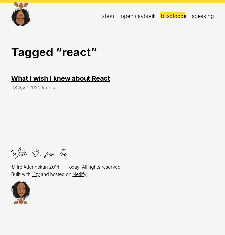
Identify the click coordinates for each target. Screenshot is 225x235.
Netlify (79, 174)
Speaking (203, 16)
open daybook (138, 16)
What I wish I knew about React (60, 78)
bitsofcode (173, 16)
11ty (36, 174)
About (109, 16)
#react (48, 87)
